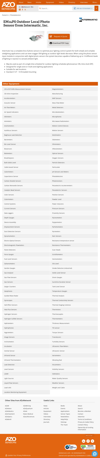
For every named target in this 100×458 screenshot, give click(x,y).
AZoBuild (8, 419)
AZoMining (27, 406)
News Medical (28, 414)
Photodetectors (15, 15)
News (45, 406)
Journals (46, 422)
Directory (47, 419)
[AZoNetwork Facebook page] (22, 10)
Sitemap (63, 422)
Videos (46, 414)
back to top (90, 435)
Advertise (81, 417)
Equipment (47, 411)
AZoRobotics (9, 411)
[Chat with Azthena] (95, 454)
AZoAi (25, 411)
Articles (46, 408)
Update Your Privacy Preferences (18, 455)
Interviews (47, 417)
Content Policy (83, 425)
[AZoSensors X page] (25, 10)
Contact (80, 414)
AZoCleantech (10, 414)
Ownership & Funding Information (85, 428)
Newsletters (65, 417)
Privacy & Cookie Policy (86, 422)
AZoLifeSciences (28, 417)
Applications (65, 411)
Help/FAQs (64, 419)
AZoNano (8, 408)
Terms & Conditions (85, 419)
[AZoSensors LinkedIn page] (20, 10)
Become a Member (84, 411)
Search (80, 408)
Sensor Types (65, 414)
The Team (64, 425)
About (80, 406)
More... (95, 2)
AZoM (7, 406)
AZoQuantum (27, 408)
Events (63, 408)
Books (63, 406)
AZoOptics (8, 417)
